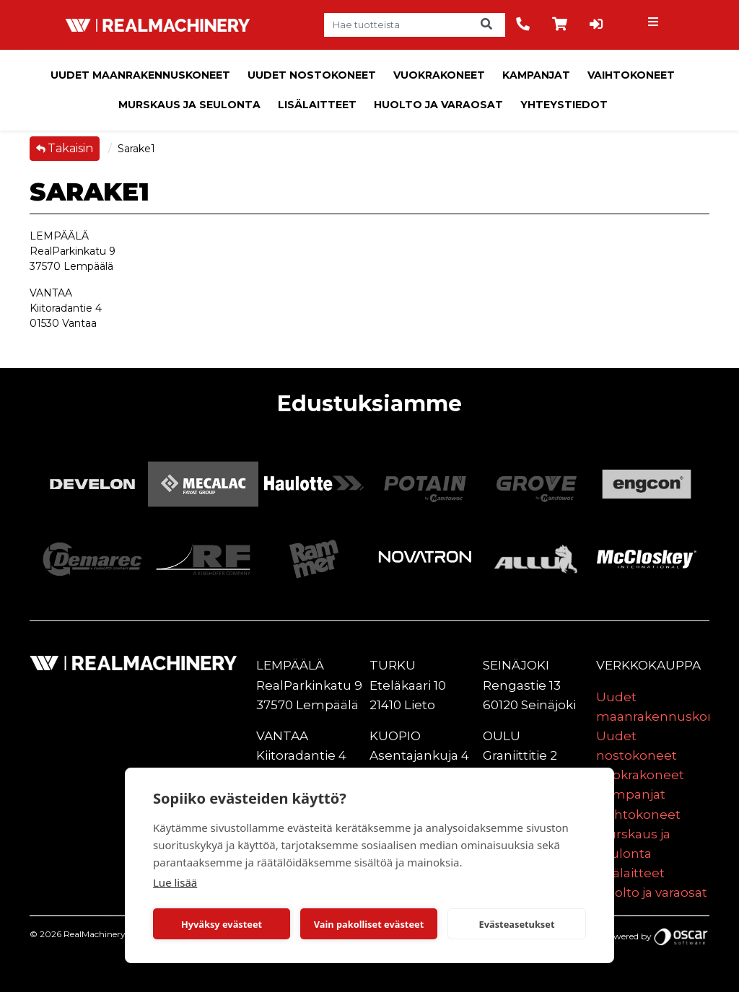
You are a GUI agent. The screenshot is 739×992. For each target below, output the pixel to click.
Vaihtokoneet (631, 75)
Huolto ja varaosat (438, 104)
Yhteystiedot (564, 104)
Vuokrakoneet (439, 75)
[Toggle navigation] (654, 25)
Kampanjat (536, 75)
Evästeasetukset (517, 924)
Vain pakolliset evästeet (369, 924)
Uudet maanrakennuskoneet (140, 75)
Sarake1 (136, 148)
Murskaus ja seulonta (189, 104)
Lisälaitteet (317, 104)
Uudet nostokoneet (312, 75)
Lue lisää (175, 882)
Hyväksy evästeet (221, 924)
